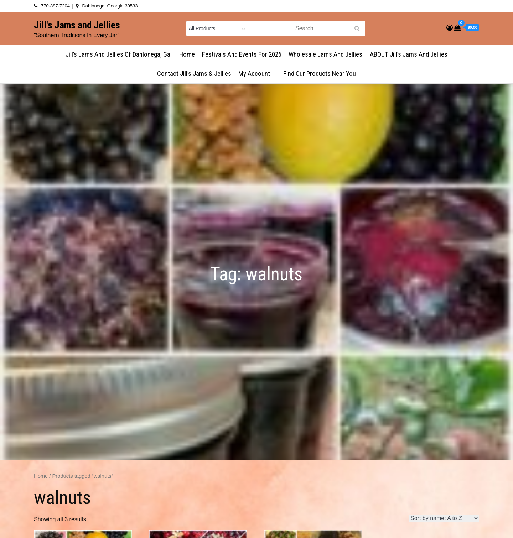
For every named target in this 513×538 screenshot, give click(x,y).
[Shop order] (444, 518)
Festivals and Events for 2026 (241, 54)
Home (187, 54)
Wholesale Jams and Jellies (325, 54)
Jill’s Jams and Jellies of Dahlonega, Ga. (119, 54)
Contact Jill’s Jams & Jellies (194, 73)
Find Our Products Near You (319, 73)
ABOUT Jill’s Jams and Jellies (408, 54)
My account (257, 73)
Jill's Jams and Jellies (77, 25)
